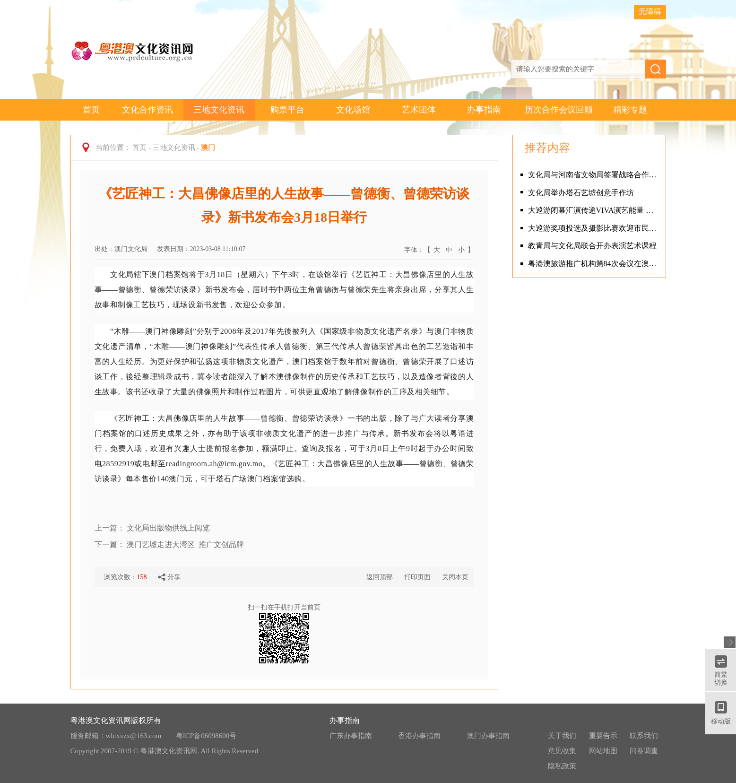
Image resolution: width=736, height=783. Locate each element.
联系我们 (644, 736)
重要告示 (603, 736)
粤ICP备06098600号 (206, 736)
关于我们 (562, 736)
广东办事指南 (350, 736)
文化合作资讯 (147, 109)
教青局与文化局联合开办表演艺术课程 (592, 246)
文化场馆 (353, 109)
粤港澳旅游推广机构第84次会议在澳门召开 (594, 264)
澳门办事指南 (488, 736)
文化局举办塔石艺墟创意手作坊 (581, 193)
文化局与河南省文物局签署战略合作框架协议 (594, 175)
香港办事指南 (419, 736)
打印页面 (417, 577)
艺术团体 (419, 109)
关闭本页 (455, 577)
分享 (169, 577)
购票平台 (287, 109)
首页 (91, 109)
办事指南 (484, 109)
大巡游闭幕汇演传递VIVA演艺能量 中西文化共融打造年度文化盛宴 (594, 210)
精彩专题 (630, 109)
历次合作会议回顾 (559, 109)
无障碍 (650, 12)
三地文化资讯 (218, 109)
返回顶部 (379, 577)
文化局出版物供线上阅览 (168, 528)
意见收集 (562, 751)
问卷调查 (644, 751)
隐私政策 (562, 766)
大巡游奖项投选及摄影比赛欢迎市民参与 (594, 228)
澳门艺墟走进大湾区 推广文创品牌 (185, 544)
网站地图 (603, 751)
